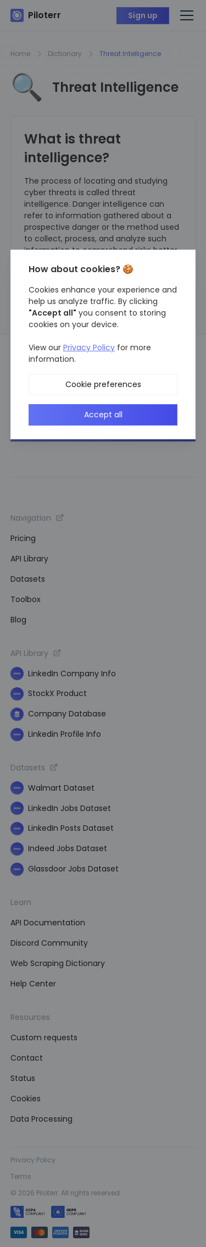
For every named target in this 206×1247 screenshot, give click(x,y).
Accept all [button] (103, 414)
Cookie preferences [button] (103, 384)
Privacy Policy (89, 347)
